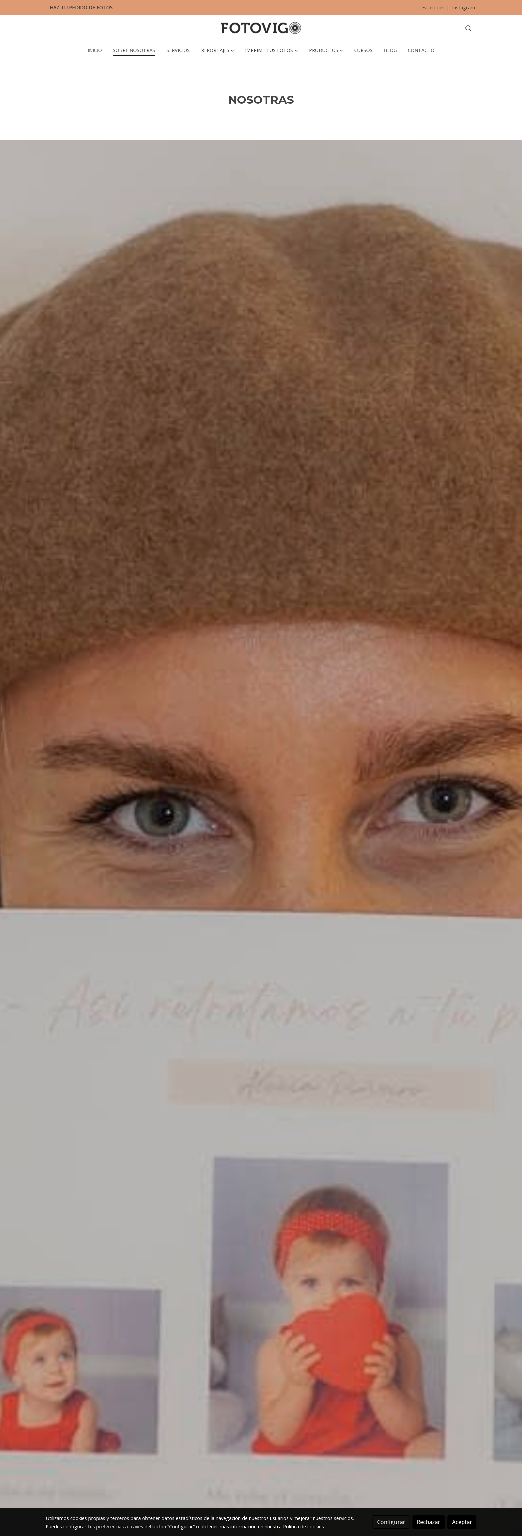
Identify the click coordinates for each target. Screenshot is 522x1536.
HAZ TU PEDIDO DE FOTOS (81, 7)
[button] (217, 50)
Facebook (433, 7)
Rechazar (428, 1522)
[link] (261, 28)
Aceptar (462, 1522)
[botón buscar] (468, 28)
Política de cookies (303, 1526)
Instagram (463, 7)
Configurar (391, 1522)
